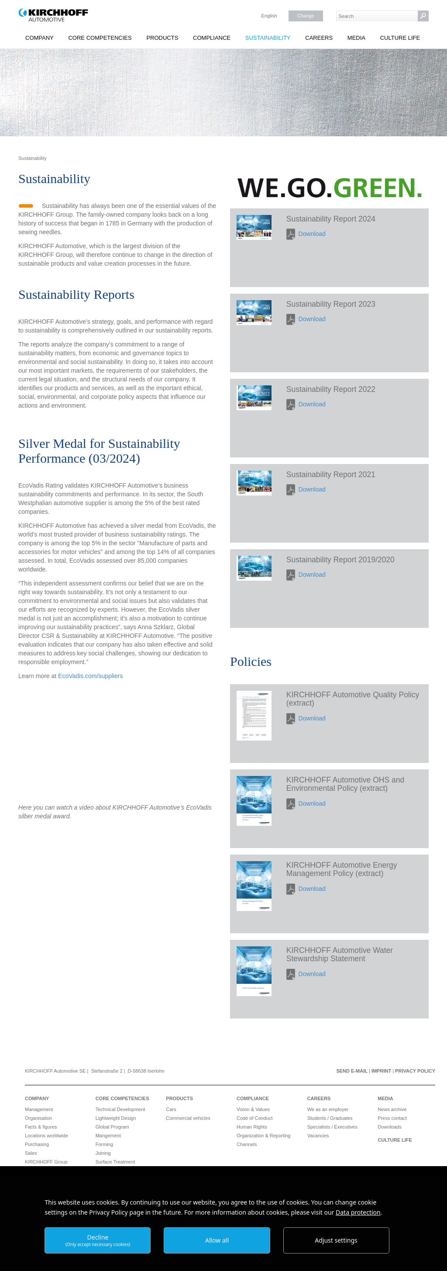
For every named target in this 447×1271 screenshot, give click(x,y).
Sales (31, 1153)
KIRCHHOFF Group (46, 1161)
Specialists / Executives (332, 1126)
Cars (171, 1109)
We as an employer (328, 1109)
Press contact (392, 1118)
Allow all (217, 1240)
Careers (319, 38)
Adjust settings (336, 1240)
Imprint (381, 1071)
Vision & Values (253, 1109)
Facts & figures (41, 1126)
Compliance (211, 38)
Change (305, 15)
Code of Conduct (255, 1118)
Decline (97, 1240)
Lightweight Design (116, 1118)
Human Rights (252, 1126)
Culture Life (400, 38)
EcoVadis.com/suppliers (90, 675)
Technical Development (120, 1109)
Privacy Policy (415, 1071)
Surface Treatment (115, 1161)
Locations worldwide (46, 1135)
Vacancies (318, 1135)
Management (39, 1109)
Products (162, 38)
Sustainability (268, 38)
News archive (392, 1109)
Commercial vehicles (188, 1118)
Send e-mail (352, 1071)
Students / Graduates (330, 1118)
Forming (104, 1144)
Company (39, 38)
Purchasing (37, 1144)
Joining (103, 1153)
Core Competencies (99, 38)
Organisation (38, 1118)
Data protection (358, 1212)
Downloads (389, 1126)
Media (356, 38)
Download (312, 233)
